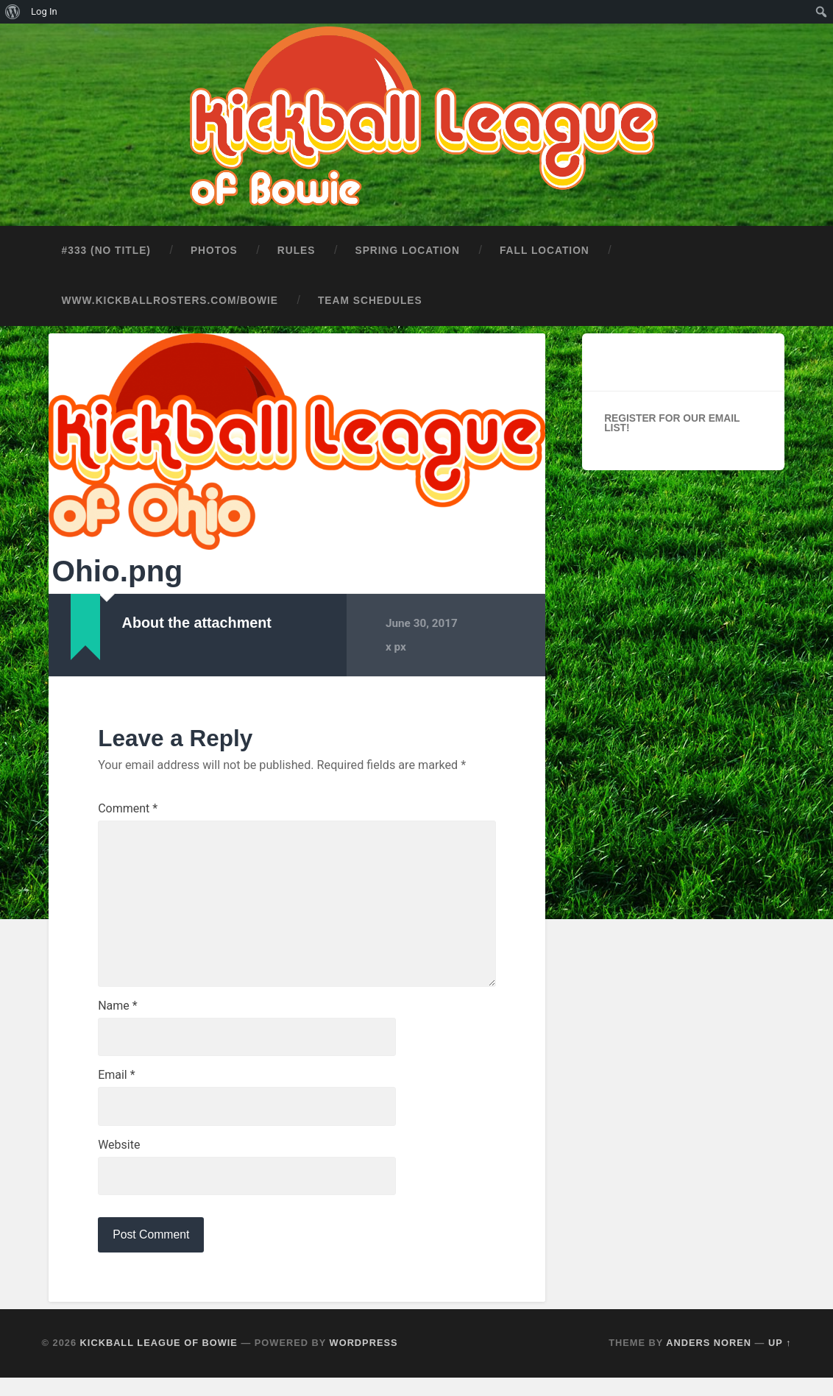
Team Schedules (370, 295)
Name (118, 1018)
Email (116, 1090)
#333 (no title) (106, 245)
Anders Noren (708, 1361)
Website (119, 1161)
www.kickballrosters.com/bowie (170, 295)
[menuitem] (13, 12)
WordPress (364, 1361)
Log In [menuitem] (44, 11)
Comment (127, 803)
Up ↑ (780, 1361)
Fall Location (544, 245)
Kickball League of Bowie (159, 1361)
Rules (296, 245)
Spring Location (407, 245)
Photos (214, 245)
